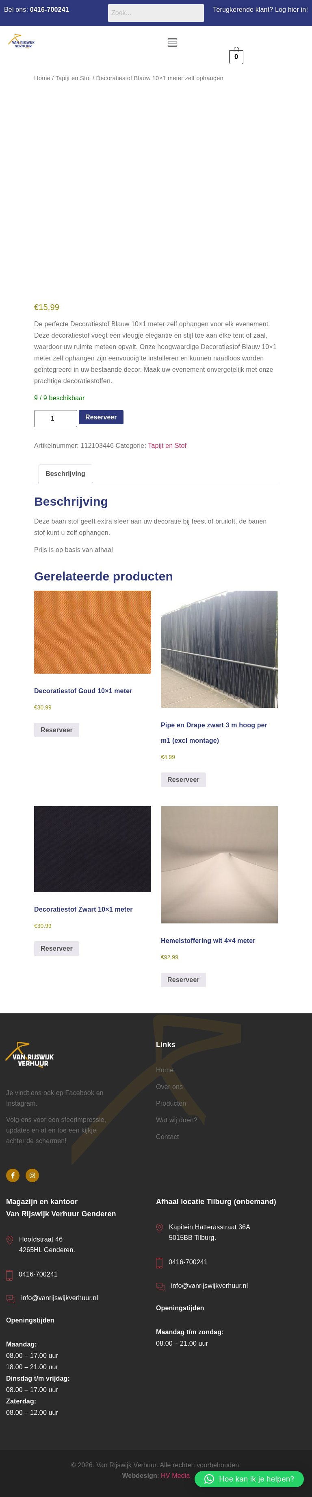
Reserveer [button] (57, 730)
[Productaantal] (55, 418)
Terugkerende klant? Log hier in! (260, 9)
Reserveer (101, 417)
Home (42, 78)
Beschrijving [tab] (65, 473)
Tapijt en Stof (73, 78)
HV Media (175, 1475)
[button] (172, 43)
